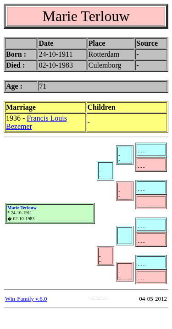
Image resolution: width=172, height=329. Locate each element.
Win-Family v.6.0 (26, 298)
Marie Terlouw (22, 207)
